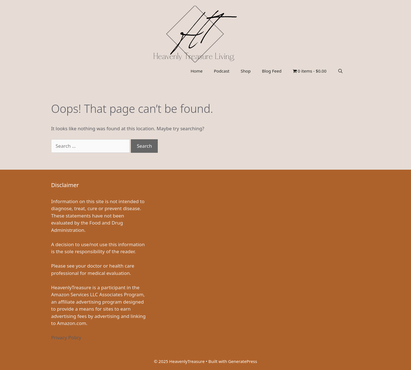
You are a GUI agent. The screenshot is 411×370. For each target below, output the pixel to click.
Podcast (222, 71)
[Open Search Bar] (340, 70)
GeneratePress (242, 361)
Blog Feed (272, 71)
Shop (246, 71)
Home (197, 71)
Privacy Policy (66, 337)
